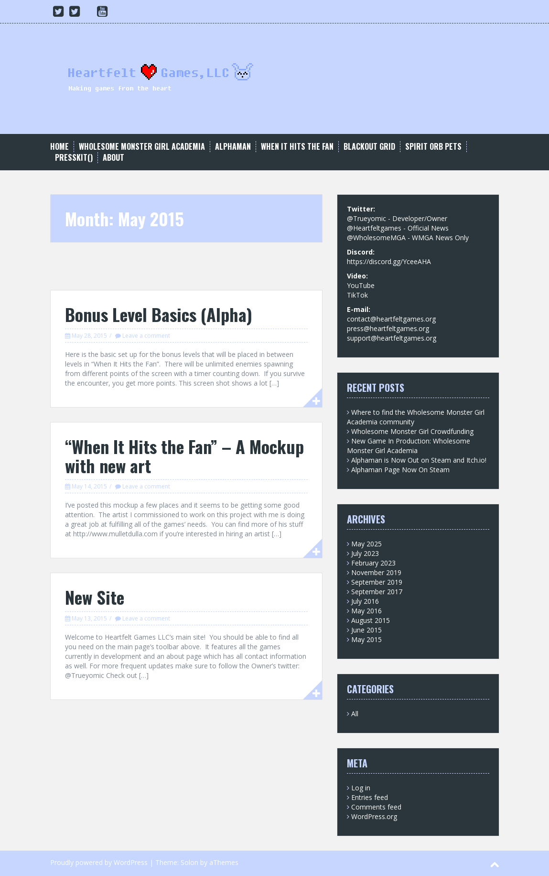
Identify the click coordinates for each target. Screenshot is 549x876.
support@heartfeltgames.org (391, 338)
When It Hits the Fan (297, 146)
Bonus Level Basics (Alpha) (158, 314)
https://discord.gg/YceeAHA (389, 261)
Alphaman (233, 146)
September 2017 (376, 591)
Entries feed (369, 797)
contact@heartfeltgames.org (391, 318)
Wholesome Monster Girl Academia (142, 146)
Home (59, 146)
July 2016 (365, 601)
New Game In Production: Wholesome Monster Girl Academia (408, 445)
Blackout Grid (369, 146)
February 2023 (373, 562)
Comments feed (376, 806)
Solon (189, 862)
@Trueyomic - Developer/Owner (397, 218)
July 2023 (365, 553)
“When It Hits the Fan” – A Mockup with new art (184, 455)
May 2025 (366, 543)
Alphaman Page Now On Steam (400, 469)
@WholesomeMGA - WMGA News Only (408, 237)
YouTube (361, 285)
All (354, 713)
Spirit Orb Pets (433, 146)
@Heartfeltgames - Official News (398, 228)
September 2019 (376, 582)
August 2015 (370, 620)
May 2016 (366, 610)
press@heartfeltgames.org (388, 328)
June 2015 (366, 629)
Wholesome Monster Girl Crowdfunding (412, 431)
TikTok (357, 294)
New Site (94, 597)
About (113, 157)
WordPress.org (374, 816)
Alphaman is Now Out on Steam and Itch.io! (418, 460)
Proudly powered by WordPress (99, 862)
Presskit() (74, 157)
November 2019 (376, 572)
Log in (360, 787)
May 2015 (366, 639)
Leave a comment (146, 336)
